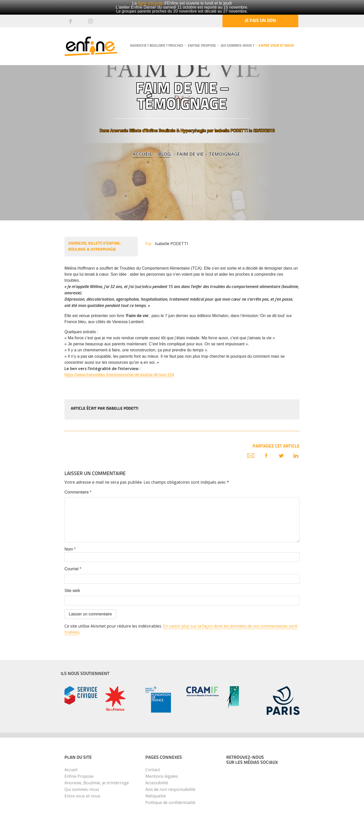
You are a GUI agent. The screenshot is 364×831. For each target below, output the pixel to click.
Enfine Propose (79, 776)
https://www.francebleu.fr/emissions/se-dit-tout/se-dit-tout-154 (119, 375)
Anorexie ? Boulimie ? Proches (156, 46)
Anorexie (119, 130)
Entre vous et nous (276, 46)
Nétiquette (155, 796)
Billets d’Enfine (143, 130)
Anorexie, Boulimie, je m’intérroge (96, 783)
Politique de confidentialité (170, 802)
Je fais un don (260, 20)
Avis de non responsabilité (170, 789)
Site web (72, 590)
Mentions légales (161, 776)
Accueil (142, 154)
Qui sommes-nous (81, 789)
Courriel (72, 569)
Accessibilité (156, 783)
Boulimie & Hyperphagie (182, 130)
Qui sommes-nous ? (237, 46)
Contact (152, 769)
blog (164, 154)
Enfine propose (202, 46)
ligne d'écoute (150, 3)
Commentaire (78, 492)
